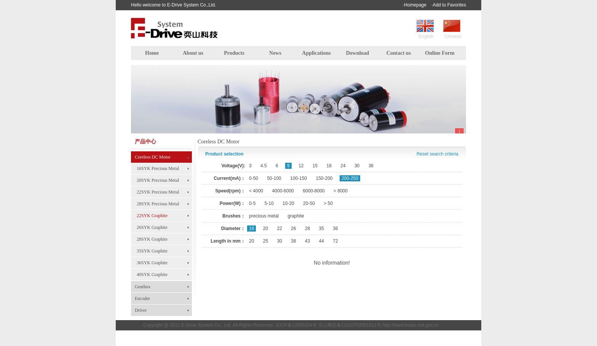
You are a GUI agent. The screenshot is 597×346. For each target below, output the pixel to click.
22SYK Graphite (152, 215)
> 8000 (341, 191)
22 (279, 228)
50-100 (274, 178)
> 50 (328, 203)
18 (329, 165)
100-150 (298, 178)
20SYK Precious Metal (158, 180)
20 (265, 228)
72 (335, 241)
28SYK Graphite (152, 239)
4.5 (263, 165)
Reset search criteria (437, 154)
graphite (295, 216)
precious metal (264, 216)
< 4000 (256, 191)
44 (321, 241)
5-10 (269, 203)
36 (371, 165)
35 (321, 228)
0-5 (252, 203)
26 (293, 228)
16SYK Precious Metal (158, 168)
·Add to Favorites (448, 5)
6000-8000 (313, 191)
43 (307, 241)
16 (251, 228)
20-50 (309, 203)
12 (300, 165)
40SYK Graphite (152, 274)
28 (307, 228)
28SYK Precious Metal (158, 203)
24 (342, 165)
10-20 (288, 203)
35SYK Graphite (152, 251)
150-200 (324, 178)
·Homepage (414, 5)
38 (293, 241)
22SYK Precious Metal (158, 192)
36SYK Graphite (152, 262)
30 (356, 165)
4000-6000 (283, 191)
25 (265, 241)
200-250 (350, 178)
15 (315, 165)
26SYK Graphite (152, 227)
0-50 (253, 178)
